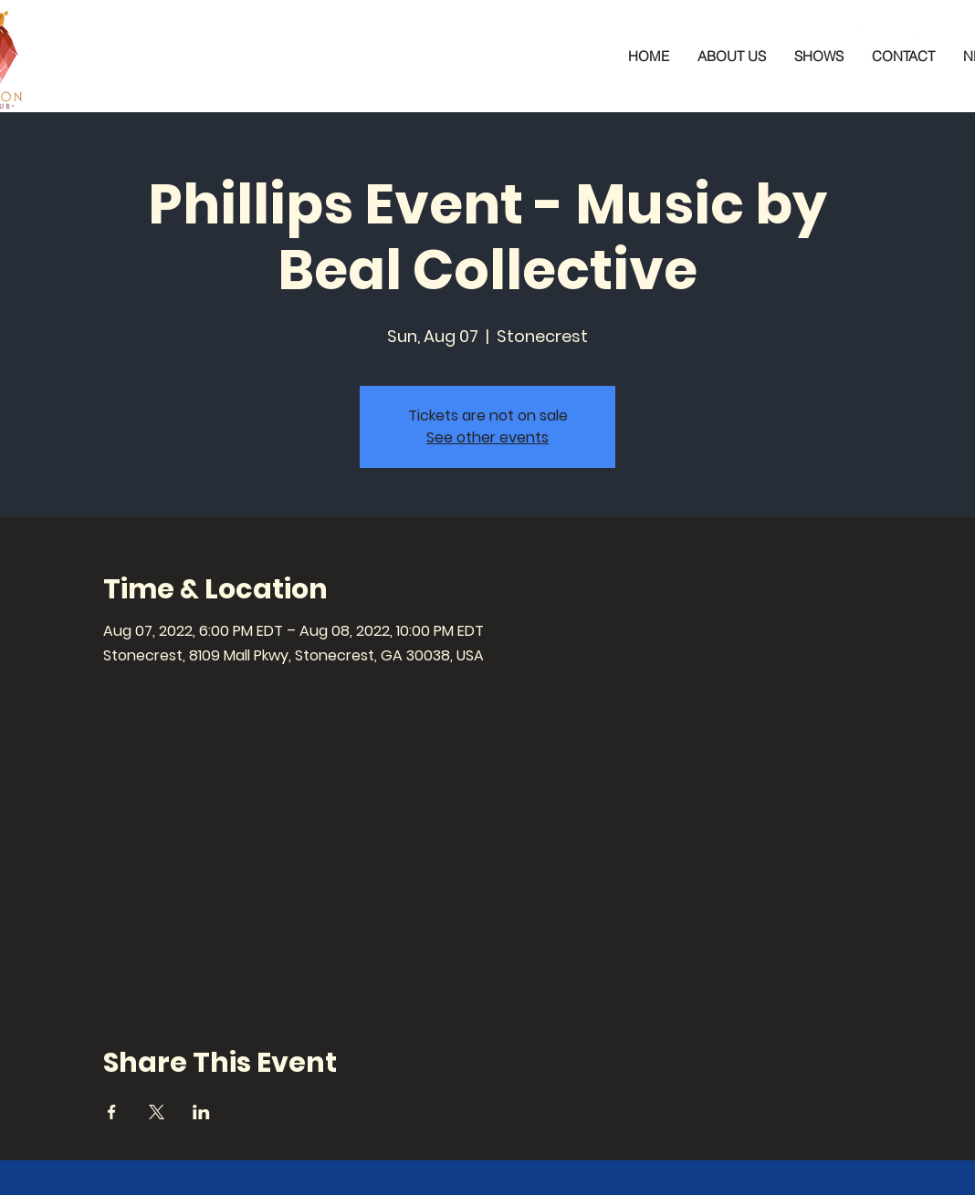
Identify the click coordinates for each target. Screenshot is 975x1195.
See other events (487, 437)
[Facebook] (856, 32)
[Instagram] (884, 32)
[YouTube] (911, 32)
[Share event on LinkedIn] (201, 1112)
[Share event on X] (156, 1112)
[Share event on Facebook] (112, 1112)
